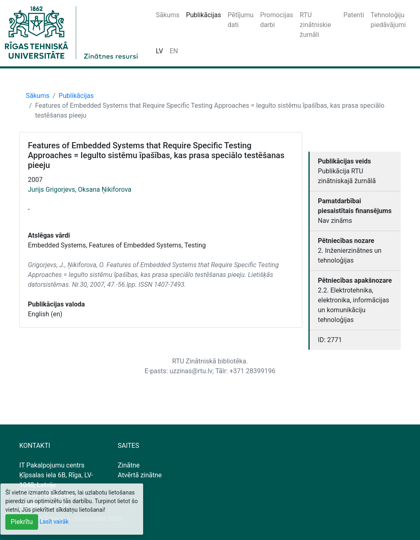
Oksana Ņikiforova (104, 189)
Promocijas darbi (276, 20)
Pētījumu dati (240, 20)
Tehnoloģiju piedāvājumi (388, 20)
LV (159, 51)
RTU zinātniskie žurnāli (315, 25)
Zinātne (129, 465)
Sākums (167, 15)
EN (173, 51)
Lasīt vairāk (54, 521)
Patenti (353, 15)
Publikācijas (203, 15)
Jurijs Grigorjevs (51, 189)
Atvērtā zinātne (140, 475)
